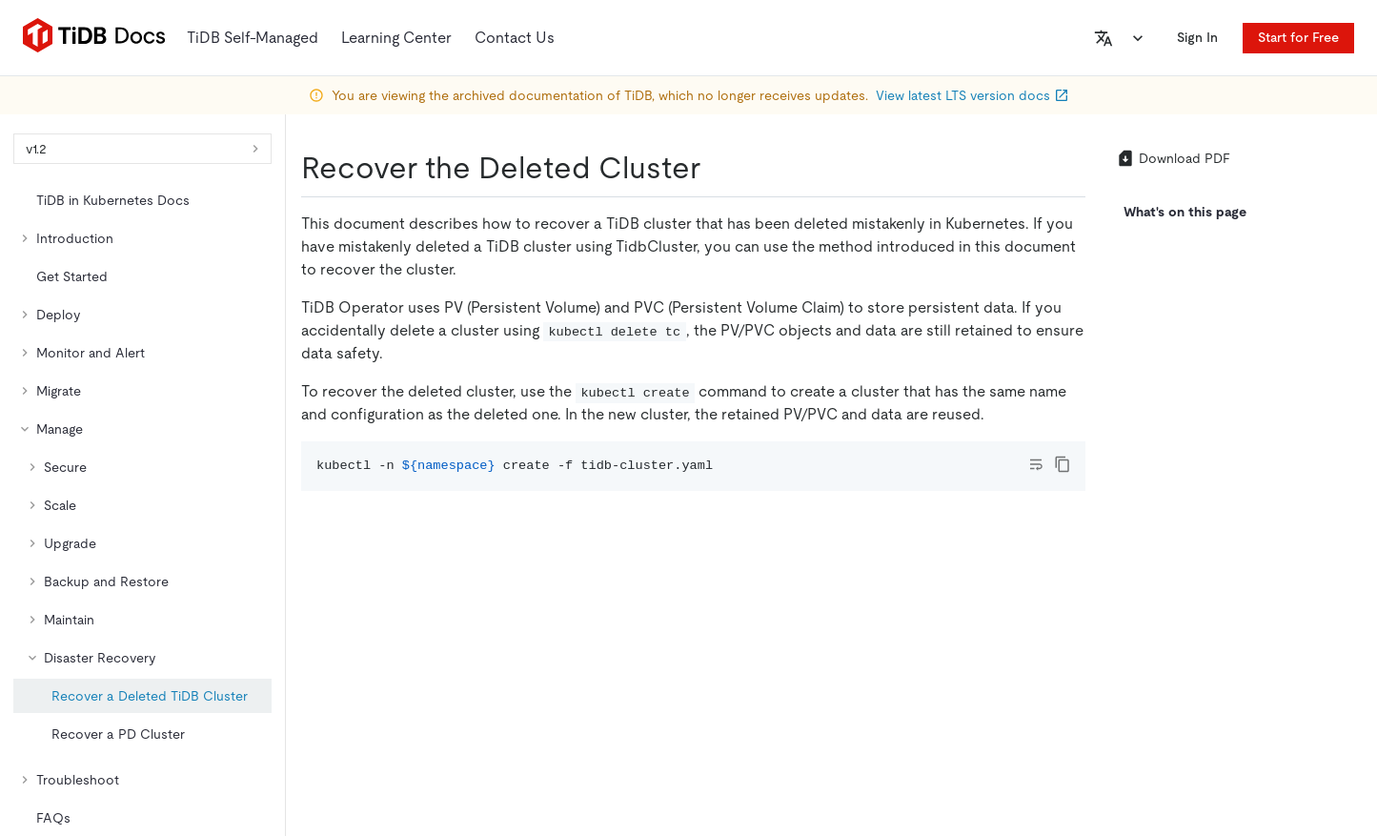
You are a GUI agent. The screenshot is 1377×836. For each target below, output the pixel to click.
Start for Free (1298, 37)
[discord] (1256, 550)
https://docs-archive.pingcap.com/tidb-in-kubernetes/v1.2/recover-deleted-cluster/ (407, 310)
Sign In (1205, 37)
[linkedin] (1136, 550)
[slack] (1216, 550)
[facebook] (1176, 550)
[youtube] (1296, 550)
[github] (1056, 550)
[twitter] (1096, 550)
